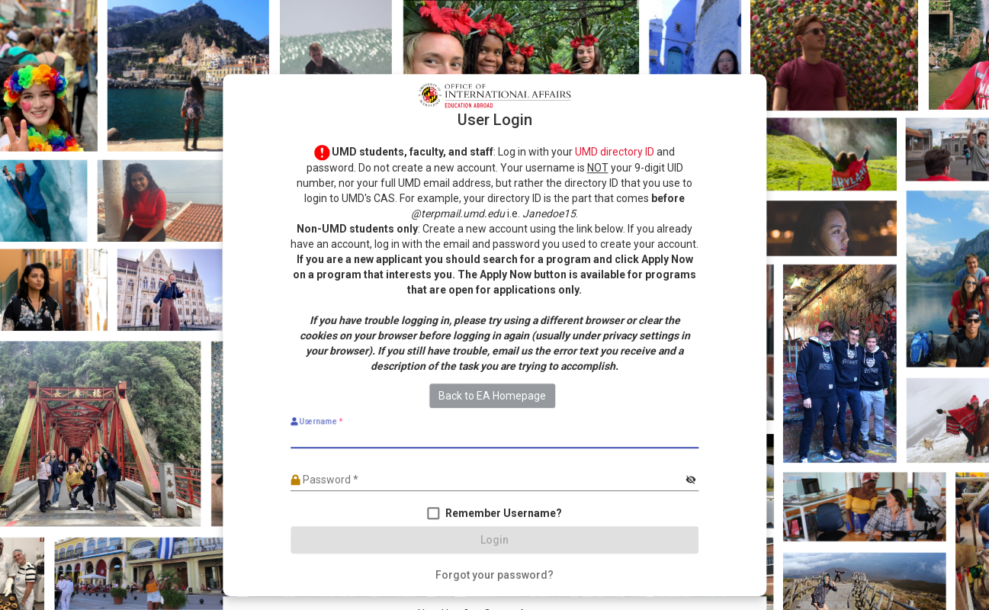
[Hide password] (690, 481)
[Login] (494, 540)
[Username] (494, 437)
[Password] (486, 480)
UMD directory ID (614, 152)
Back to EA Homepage (492, 396)
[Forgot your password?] (494, 575)
